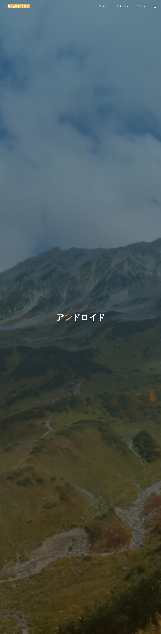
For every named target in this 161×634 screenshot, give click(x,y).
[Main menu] (153, 6)
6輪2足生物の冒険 (17, 6)
